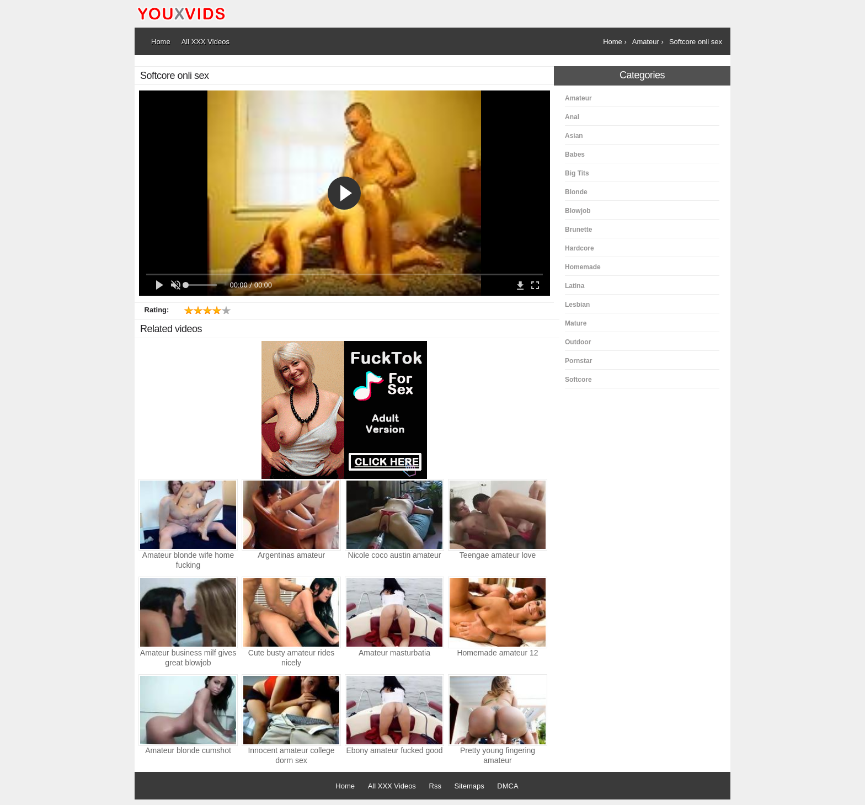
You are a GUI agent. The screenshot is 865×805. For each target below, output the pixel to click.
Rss (435, 786)
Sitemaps (469, 786)
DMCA (507, 786)
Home (345, 786)
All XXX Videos (392, 786)
